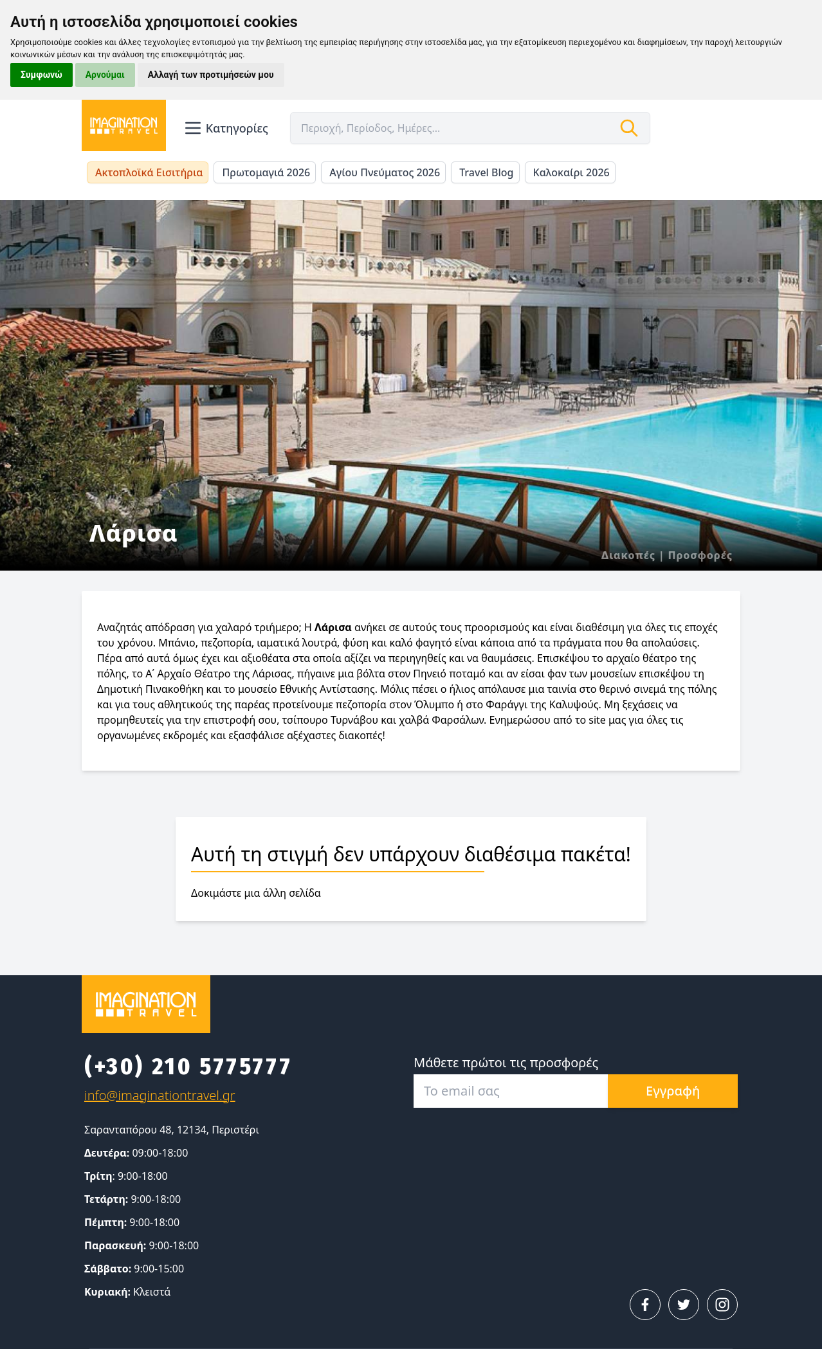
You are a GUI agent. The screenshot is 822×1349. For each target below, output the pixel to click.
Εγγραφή (673, 1090)
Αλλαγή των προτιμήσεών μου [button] (211, 74)
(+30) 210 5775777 (188, 1066)
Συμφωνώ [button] (41, 74)
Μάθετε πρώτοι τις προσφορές (506, 1062)
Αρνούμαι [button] (105, 74)
